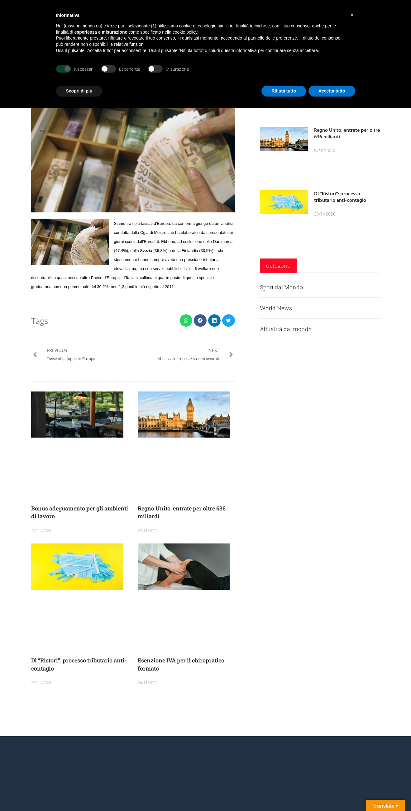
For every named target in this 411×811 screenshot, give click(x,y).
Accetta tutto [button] (331, 90)
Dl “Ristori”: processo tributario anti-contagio (340, 197)
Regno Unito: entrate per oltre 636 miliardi (347, 133)
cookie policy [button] (185, 32)
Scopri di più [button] (79, 90)
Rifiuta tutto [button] (283, 90)
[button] (186, 320)
